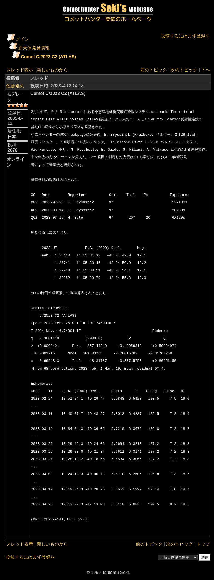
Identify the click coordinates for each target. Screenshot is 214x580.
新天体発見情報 (34, 48)
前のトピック (153, 69)
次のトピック (184, 69)
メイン (22, 39)
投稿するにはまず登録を (185, 36)
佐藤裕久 (15, 86)
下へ (205, 69)
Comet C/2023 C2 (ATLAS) (48, 56)
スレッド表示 (19, 69)
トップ (203, 544)
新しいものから (52, 69)
